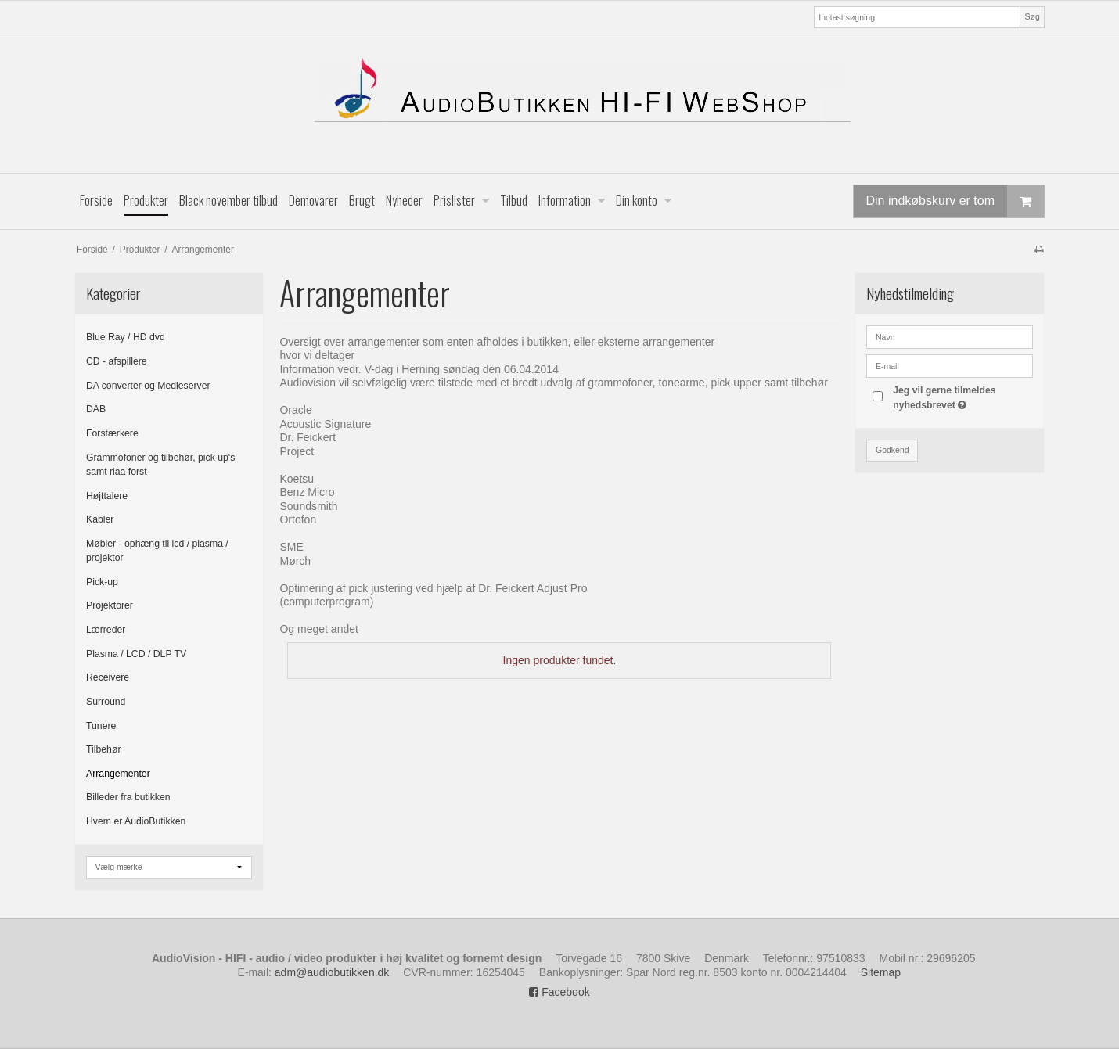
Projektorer (109, 605)
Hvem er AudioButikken (135, 821)
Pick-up (102, 582)
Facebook (559, 992)
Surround (105, 701)
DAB (96, 409)
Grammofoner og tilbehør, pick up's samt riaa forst (160, 464)
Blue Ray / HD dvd (125, 337)
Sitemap (881, 972)
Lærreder (105, 629)
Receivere (107, 677)
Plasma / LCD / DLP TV (136, 653)
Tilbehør (103, 749)
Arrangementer (118, 773)
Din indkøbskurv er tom (955, 201)
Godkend (892, 449)
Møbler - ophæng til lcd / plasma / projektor (157, 550)
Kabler (99, 519)
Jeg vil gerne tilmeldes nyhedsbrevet (962, 396)
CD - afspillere (116, 361)
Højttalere (107, 495)
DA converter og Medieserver (148, 385)
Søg (1031, 16)
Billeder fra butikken (128, 797)
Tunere (101, 725)
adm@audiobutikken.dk (332, 972)
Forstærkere (112, 433)
